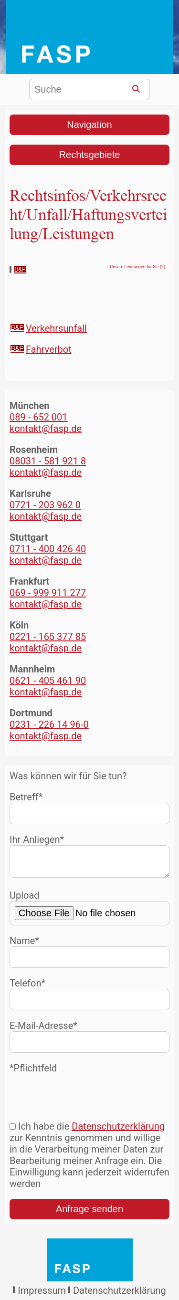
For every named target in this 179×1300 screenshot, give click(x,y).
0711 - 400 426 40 (48, 549)
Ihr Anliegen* (89, 857)
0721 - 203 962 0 (45, 505)
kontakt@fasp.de (46, 428)
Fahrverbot (49, 349)
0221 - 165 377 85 (48, 636)
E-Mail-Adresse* (89, 1040)
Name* (89, 955)
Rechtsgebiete (89, 154)
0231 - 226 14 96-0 (49, 724)
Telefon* (89, 997)
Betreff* (89, 807)
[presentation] (82, 1096)
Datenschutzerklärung (118, 1130)
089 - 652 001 (39, 417)
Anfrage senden (89, 1212)
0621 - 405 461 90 (48, 680)
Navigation (89, 124)
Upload (89, 911)
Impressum (42, 1294)
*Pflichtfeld (33, 1072)
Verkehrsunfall (56, 328)
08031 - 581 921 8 (48, 461)
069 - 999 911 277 (48, 592)
